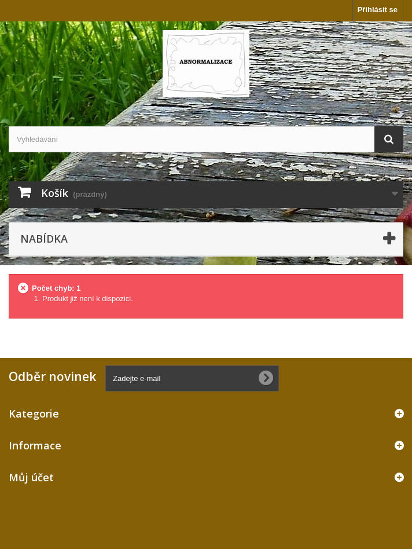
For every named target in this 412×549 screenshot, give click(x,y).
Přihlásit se (378, 9)
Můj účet (31, 477)
